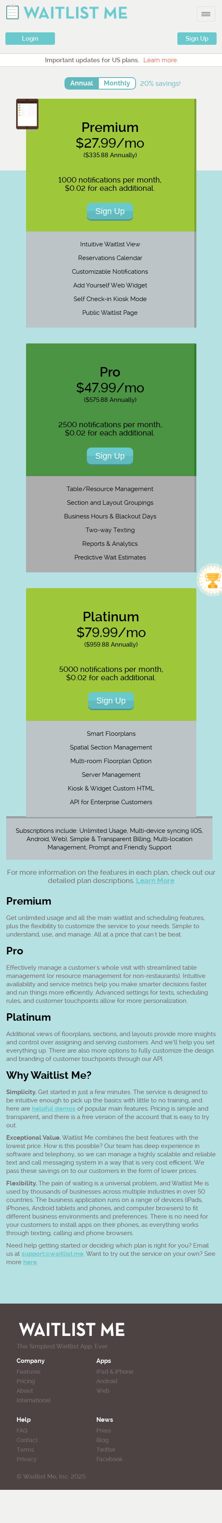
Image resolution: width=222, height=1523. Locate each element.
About (25, 1390)
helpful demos (54, 1108)
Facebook (109, 1459)
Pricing (26, 1381)
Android (106, 1381)
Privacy (27, 1459)
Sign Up (197, 38)
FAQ (22, 1430)
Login (30, 38)
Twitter (105, 1449)
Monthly (117, 83)
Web (103, 1390)
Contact (27, 1440)
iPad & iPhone (114, 1371)
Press (103, 1430)
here (30, 1262)
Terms (25, 1449)
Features (29, 1371)
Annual (81, 83)
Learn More (155, 880)
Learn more (160, 60)
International (33, 1400)
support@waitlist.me (52, 1254)
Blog (102, 1440)
